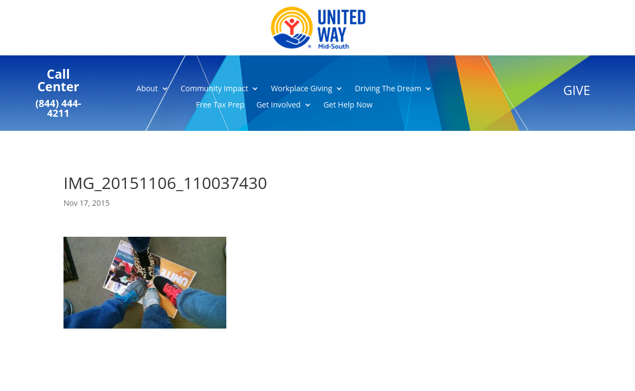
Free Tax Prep (220, 105)
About (146, 89)
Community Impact (214, 89)
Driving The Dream (388, 89)
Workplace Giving (301, 89)
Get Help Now (347, 105)
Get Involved (278, 105)
